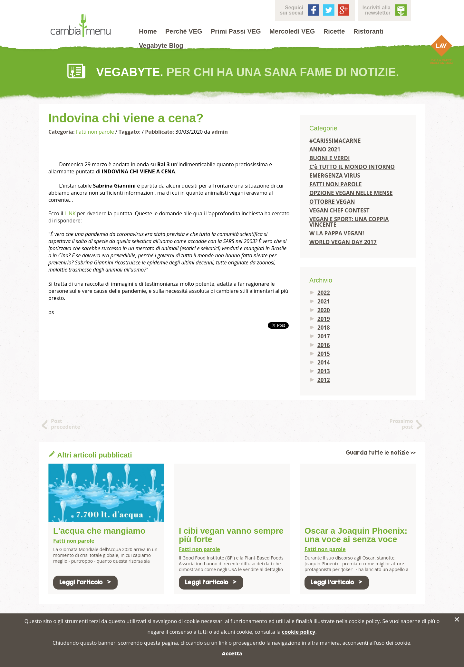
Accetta (232, 653)
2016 (323, 345)
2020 (323, 310)
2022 (323, 292)
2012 (323, 380)
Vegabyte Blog (161, 45)
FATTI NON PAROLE (335, 184)
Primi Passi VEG (236, 31)
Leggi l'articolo (85, 582)
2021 (323, 301)
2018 (323, 327)
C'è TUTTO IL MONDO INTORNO (352, 166)
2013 (323, 371)
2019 (323, 319)
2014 (323, 362)
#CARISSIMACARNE (335, 140)
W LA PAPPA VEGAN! (336, 233)
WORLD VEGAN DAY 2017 (343, 242)
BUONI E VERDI (329, 158)
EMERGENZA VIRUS (334, 175)
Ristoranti (368, 31)
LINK (70, 213)
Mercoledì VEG (292, 31)
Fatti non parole (95, 131)
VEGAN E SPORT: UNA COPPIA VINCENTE (349, 221)
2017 (323, 336)
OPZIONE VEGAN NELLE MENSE (351, 193)
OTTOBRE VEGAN (332, 201)
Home (148, 31)
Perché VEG (183, 31)
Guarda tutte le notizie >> (381, 452)
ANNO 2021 (324, 149)
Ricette (334, 31)
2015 (323, 353)
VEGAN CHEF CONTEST (339, 210)
